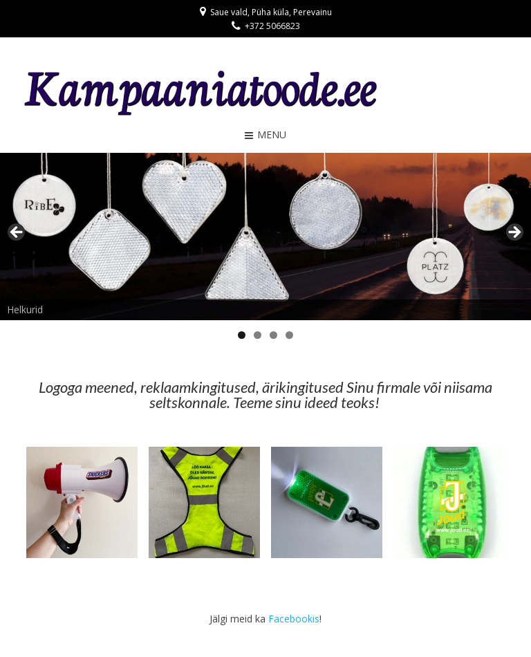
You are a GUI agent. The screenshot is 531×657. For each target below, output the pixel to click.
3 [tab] (273, 335)
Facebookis (293, 618)
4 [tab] (289, 335)
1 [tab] (241, 335)
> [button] (513, 233)
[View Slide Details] (265, 236)
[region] (265, 236)
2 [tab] (257, 335)
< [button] (17, 233)
